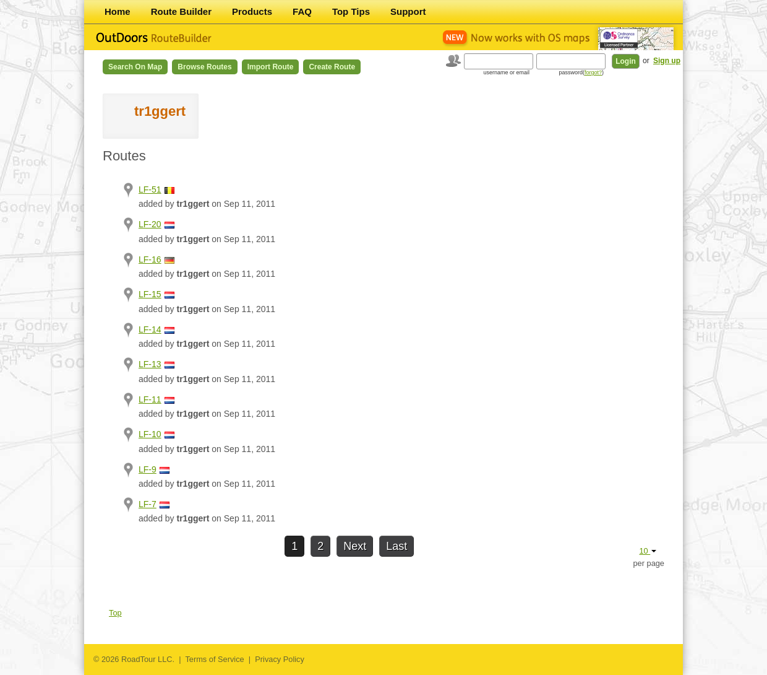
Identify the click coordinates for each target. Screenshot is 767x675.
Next (354, 546)
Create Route (332, 67)
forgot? (593, 72)
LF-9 (147, 469)
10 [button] (647, 550)
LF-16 (150, 259)
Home (118, 11)
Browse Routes (204, 67)
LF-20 (150, 224)
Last (396, 546)
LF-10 (150, 434)
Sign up (666, 60)
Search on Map (135, 67)
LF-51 (150, 189)
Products (252, 11)
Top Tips (351, 11)
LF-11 (150, 399)
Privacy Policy (279, 659)
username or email (506, 72)
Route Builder (181, 11)
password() (581, 72)
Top (115, 612)
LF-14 (150, 329)
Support (408, 11)
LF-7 (147, 504)
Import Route (270, 67)
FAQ (302, 11)
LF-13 (150, 364)
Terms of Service (214, 659)
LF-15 (150, 294)
